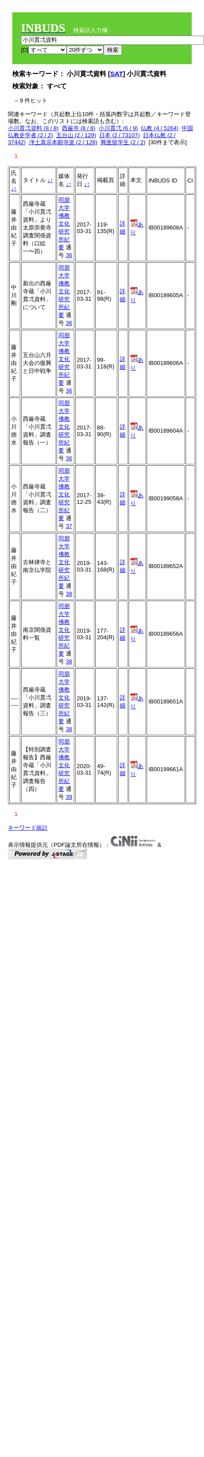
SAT (116, 73)
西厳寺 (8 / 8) (79, 128)
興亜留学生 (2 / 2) (123, 142)
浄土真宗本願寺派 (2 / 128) (63, 142)
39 (69, 797)
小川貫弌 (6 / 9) (118, 128)
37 (69, 526)
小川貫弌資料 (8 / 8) (33, 128)
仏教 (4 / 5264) (159, 128)
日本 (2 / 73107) (119, 135)
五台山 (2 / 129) (76, 135)
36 (69, 255)
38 (69, 593)
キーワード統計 (28, 827)
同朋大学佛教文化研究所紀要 (64, 224)
